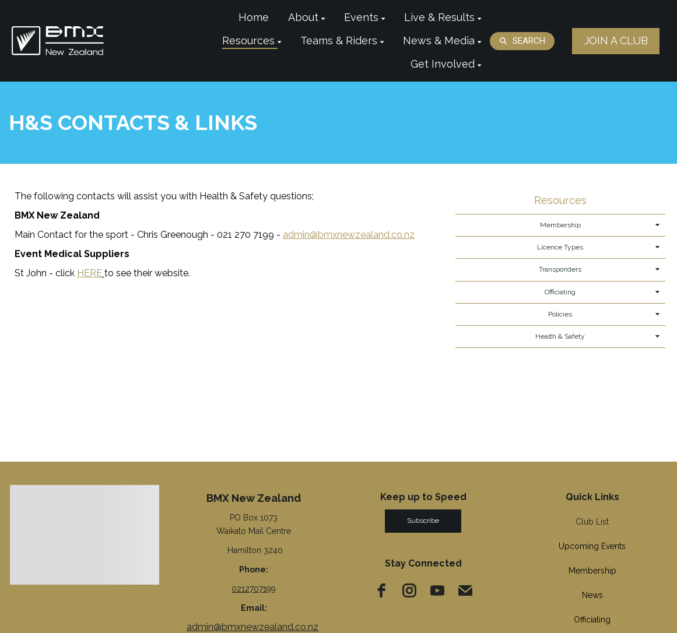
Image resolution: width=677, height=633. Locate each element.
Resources (560, 200)
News (592, 595)
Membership (592, 570)
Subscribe (423, 520)
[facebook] (381, 590)
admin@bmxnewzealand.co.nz (252, 626)
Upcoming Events (592, 546)
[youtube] (437, 590)
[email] (465, 590)
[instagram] (409, 590)
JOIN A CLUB (616, 40)
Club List (592, 521)
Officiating (592, 619)
